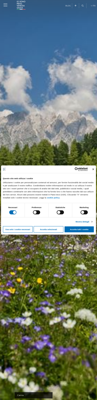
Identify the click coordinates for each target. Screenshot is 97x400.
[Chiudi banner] (93, 169)
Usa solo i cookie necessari (17, 229)
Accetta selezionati (48, 229)
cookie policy (53, 197)
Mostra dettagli (82, 222)
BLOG (68, 6)
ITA (94, 6)
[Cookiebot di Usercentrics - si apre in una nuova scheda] (77, 169)
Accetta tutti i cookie (79, 229)
